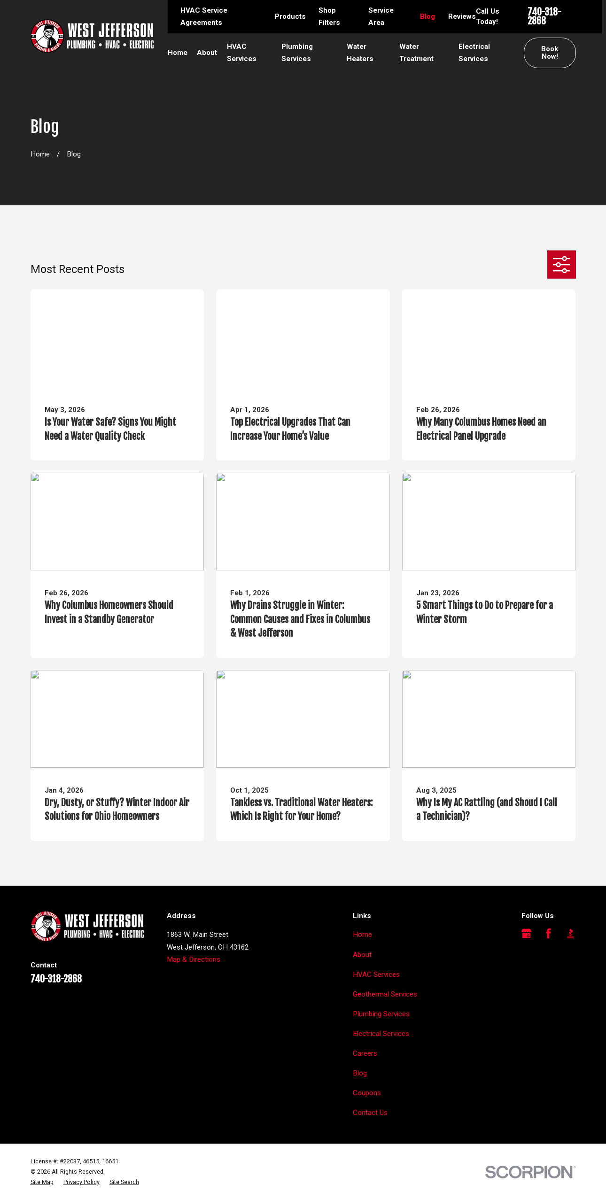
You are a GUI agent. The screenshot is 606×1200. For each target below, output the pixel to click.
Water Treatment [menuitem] (416, 52)
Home (362, 934)
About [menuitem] (207, 52)
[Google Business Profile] (526, 933)
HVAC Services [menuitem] (241, 52)
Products (290, 16)
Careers (365, 1053)
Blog (427, 16)
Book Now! (549, 53)
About (362, 955)
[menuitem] (42, 1182)
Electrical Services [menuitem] (474, 52)
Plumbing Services (381, 1014)
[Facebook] (548, 933)
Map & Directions (193, 959)
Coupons (367, 1093)
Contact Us (370, 1112)
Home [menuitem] (177, 52)
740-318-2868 (544, 17)
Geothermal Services (385, 994)
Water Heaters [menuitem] (360, 52)
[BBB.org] (570, 933)
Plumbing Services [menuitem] (297, 52)
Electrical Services (381, 1033)
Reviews (462, 16)
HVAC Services (376, 974)
